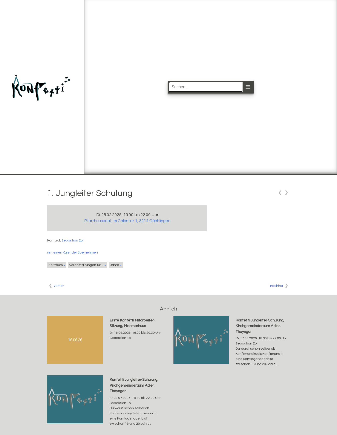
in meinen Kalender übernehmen (72, 252)
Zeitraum (55, 265)
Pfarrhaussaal (127, 221)
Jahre (114, 265)
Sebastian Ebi (72, 240)
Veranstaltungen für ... (86, 265)
